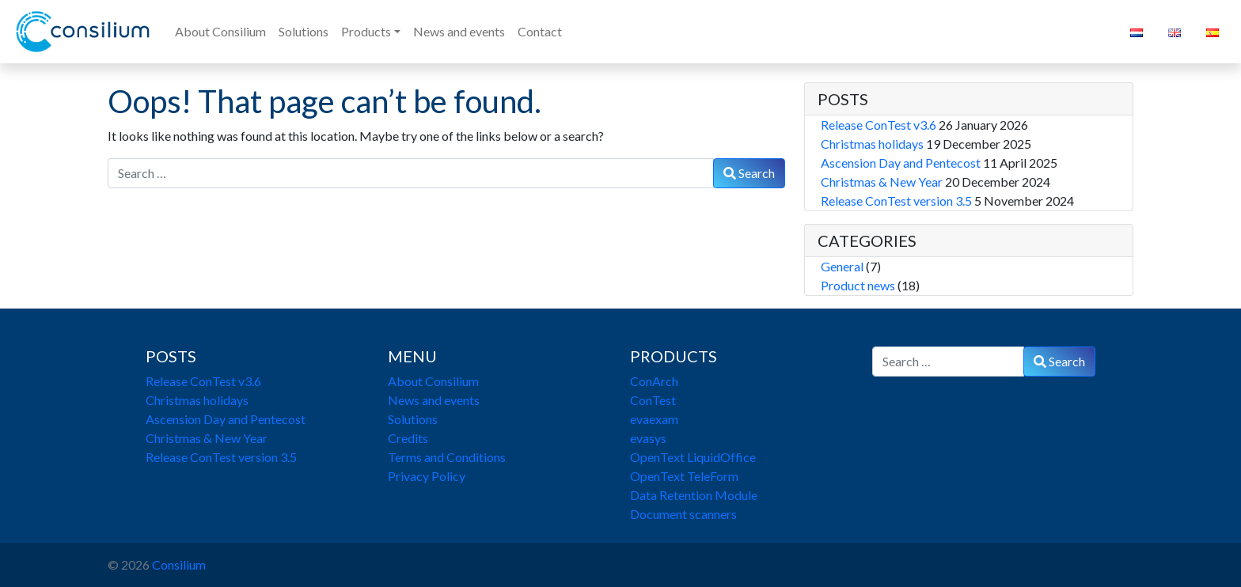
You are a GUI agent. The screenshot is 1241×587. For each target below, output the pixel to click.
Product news (858, 285)
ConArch (654, 380)
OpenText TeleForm (684, 475)
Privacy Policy (426, 475)
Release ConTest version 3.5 (896, 200)
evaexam (654, 418)
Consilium (179, 564)
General (842, 266)
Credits (408, 437)
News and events (434, 399)
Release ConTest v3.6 (878, 124)
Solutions (413, 418)
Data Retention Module (693, 494)
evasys (648, 437)
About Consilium (433, 380)
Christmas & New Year (882, 181)
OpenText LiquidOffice (693, 456)
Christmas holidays (872, 143)
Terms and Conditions (447, 456)
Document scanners (683, 513)
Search (749, 172)
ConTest (653, 399)
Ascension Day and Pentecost (901, 162)
